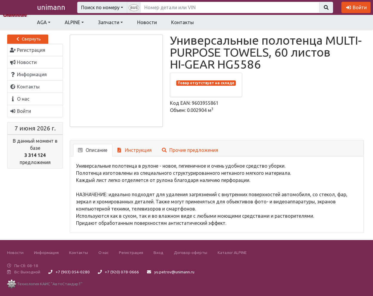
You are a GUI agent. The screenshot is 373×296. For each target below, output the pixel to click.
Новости (147, 22)
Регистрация (131, 252)
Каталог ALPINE (232, 252)
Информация (46, 252)
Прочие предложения (190, 150)
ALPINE (72, 22)
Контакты (182, 22)
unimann (51, 7)
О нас (103, 252)
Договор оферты (190, 252)
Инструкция (134, 150)
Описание (92, 150)
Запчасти (108, 22)
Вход (158, 252)
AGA (42, 22)
